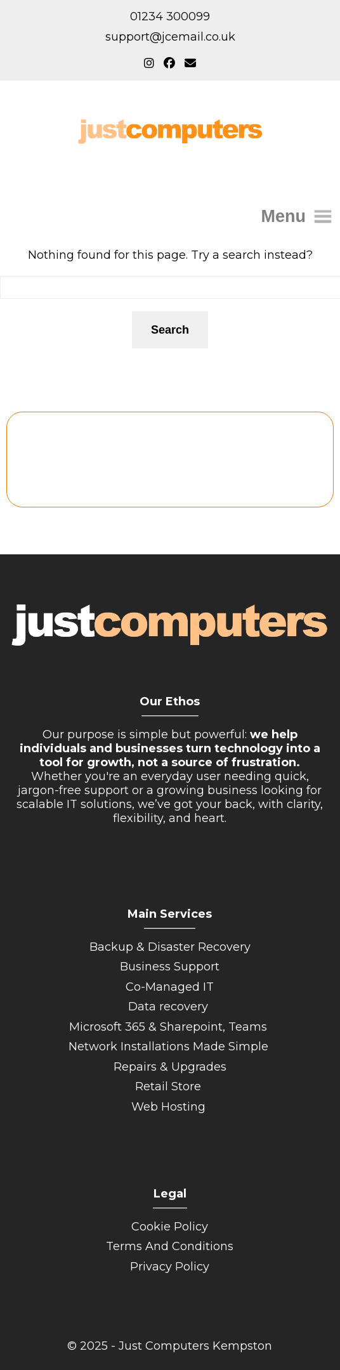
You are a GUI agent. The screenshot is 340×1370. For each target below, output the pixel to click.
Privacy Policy (169, 1267)
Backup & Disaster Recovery (170, 947)
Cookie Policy (169, 1227)
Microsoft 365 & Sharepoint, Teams (169, 1027)
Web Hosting (170, 1107)
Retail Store (169, 1086)
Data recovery (169, 1007)
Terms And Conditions (169, 1246)
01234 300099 (170, 16)
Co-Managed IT (170, 987)
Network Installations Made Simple (170, 1047)
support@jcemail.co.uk (170, 37)
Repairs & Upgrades (170, 1067)
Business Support (169, 967)
